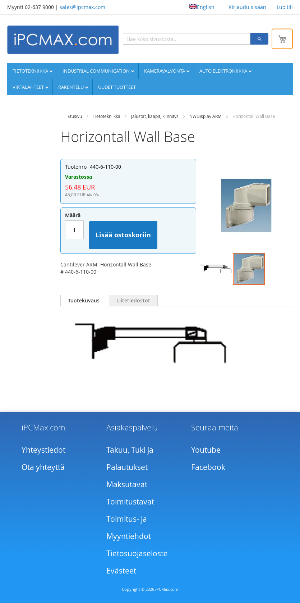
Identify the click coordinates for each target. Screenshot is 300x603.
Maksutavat (126, 484)
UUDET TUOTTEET (117, 87)
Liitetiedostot (133, 300)
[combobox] (186, 39)
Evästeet (121, 571)
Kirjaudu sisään (247, 7)
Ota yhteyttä (43, 467)
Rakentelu (71, 87)
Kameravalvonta (165, 71)
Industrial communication (97, 71)
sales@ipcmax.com (82, 7)
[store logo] (63, 40)
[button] (216, 269)
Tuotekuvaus (84, 300)
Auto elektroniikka (223, 71)
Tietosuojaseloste (137, 553)
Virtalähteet (29, 87)
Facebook (208, 467)
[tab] (83, 300)
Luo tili (285, 7)
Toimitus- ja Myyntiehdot (128, 527)
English (201, 7)
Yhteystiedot (43, 450)
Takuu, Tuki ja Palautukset (129, 458)
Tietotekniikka (31, 71)
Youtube (206, 450)
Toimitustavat (130, 502)
